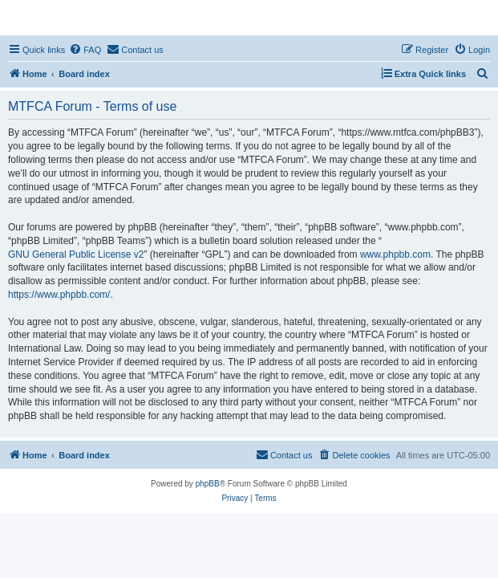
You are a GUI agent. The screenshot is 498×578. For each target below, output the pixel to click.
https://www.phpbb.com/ (59, 294)
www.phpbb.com (395, 254)
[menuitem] (85, 49)
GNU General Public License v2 (76, 254)
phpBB (208, 483)
